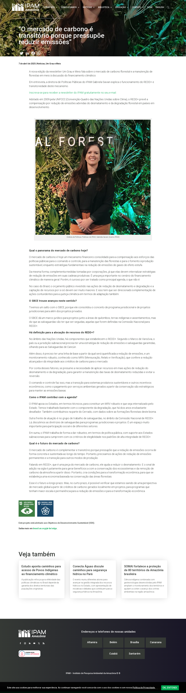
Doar (149, 7)
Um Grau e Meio (53, 63)
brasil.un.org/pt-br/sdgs (45, 528)
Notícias (87, 7)
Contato (136, 7)
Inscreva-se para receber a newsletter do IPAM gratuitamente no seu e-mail (72, 92)
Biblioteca (103, 7)
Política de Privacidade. (144, 687)
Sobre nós (49, 7)
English (160, 7)
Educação (120, 7)
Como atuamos (69, 7)
